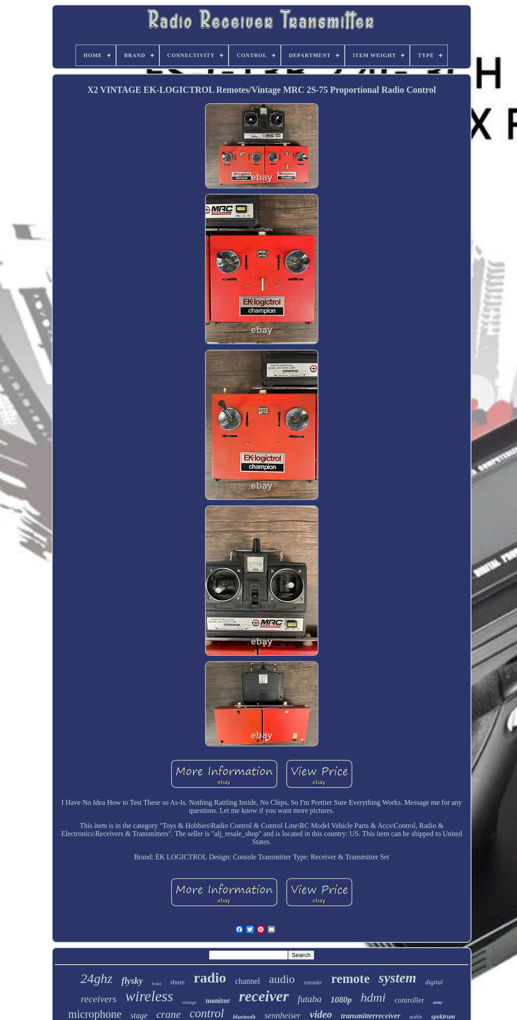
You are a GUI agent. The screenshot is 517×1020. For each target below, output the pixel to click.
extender (313, 982)
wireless (149, 996)
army (437, 1002)
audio (282, 979)
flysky (132, 981)
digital (433, 982)
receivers (99, 998)
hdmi (373, 997)
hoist (156, 983)
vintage (189, 1002)
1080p (341, 999)
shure (177, 982)
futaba (310, 999)
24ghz (96, 978)
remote (350, 978)
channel (247, 981)
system (397, 978)
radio (210, 978)
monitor (217, 1000)
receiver (263, 996)
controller (409, 1000)
